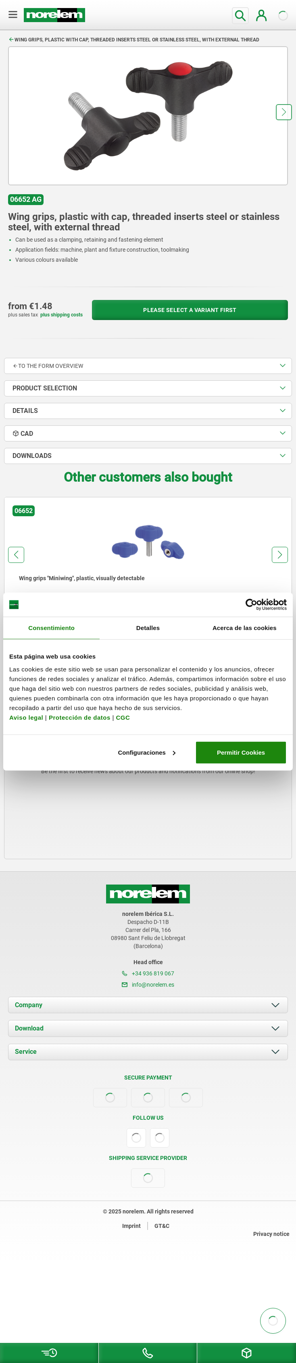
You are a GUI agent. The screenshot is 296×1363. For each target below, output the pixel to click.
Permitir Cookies (241, 752)
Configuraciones (146, 752)
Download (29, 1028)
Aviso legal (26, 717)
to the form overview (48, 366)
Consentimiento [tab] (51, 627)
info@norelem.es (148, 984)
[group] (148, 571)
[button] (284, 112)
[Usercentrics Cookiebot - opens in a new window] (251, 605)
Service (26, 1051)
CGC (123, 717)
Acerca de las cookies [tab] (245, 627)
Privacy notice (271, 1234)
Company (28, 1005)
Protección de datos (79, 717)
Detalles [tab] (148, 627)
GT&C (161, 1226)
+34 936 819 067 (148, 973)
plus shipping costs (61, 315)
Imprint (131, 1226)
